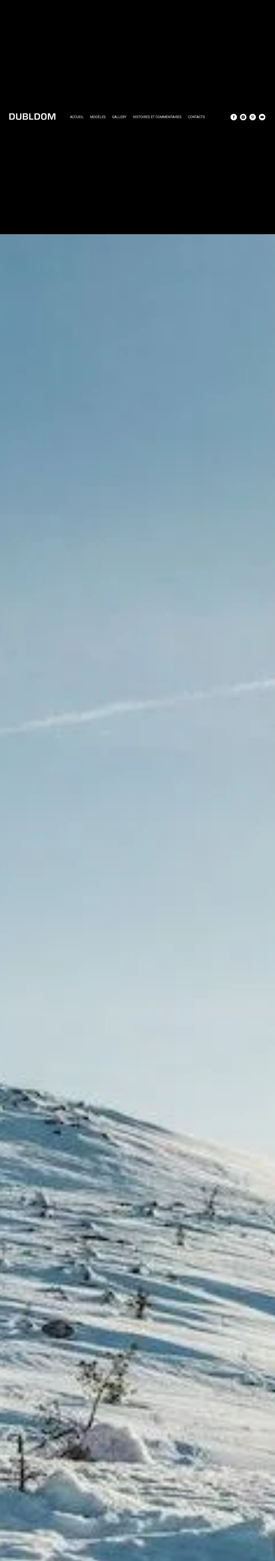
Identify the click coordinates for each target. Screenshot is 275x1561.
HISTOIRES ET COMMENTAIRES (157, 117)
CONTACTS (196, 117)
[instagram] (243, 117)
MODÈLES (98, 117)
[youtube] (262, 117)
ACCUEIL (77, 117)
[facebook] (234, 117)
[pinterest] (252, 117)
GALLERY (119, 117)
